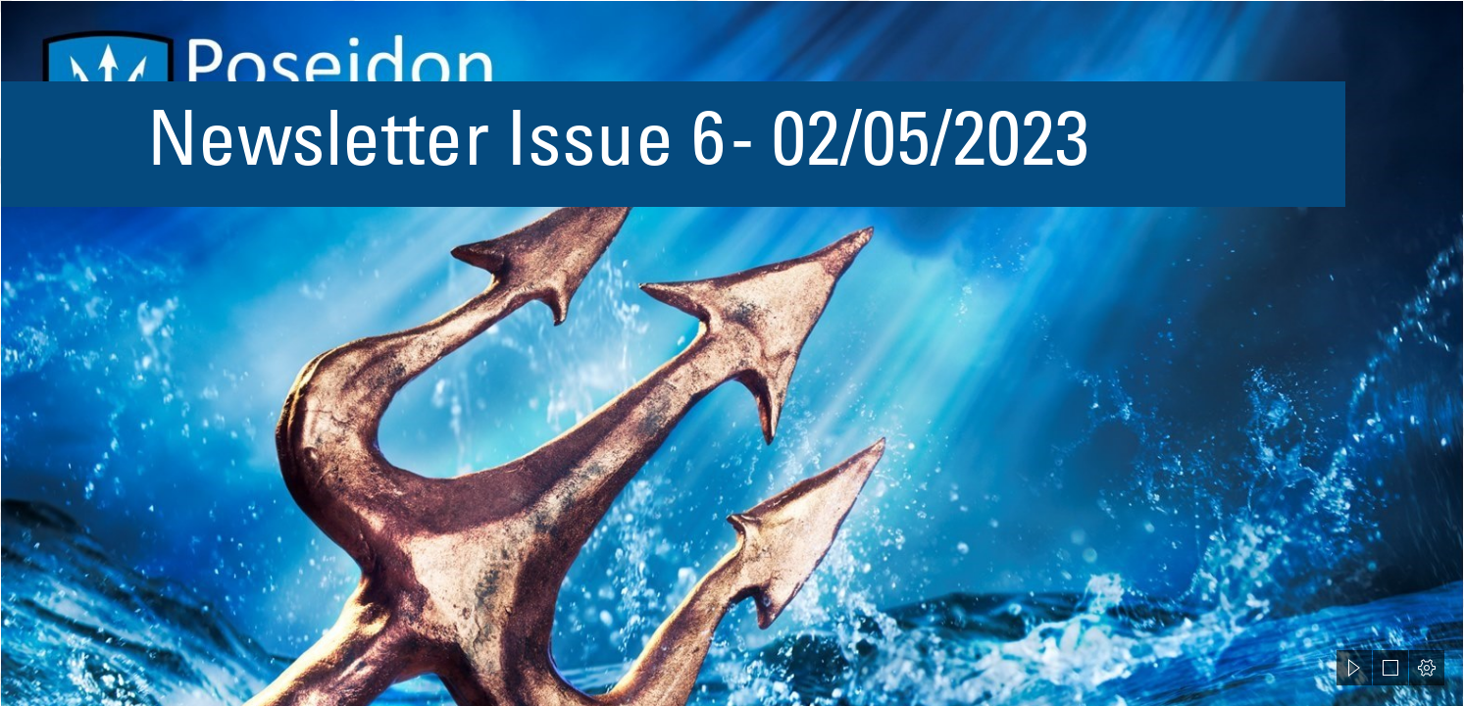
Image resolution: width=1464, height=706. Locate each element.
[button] (1354, 667)
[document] (732, 353)
